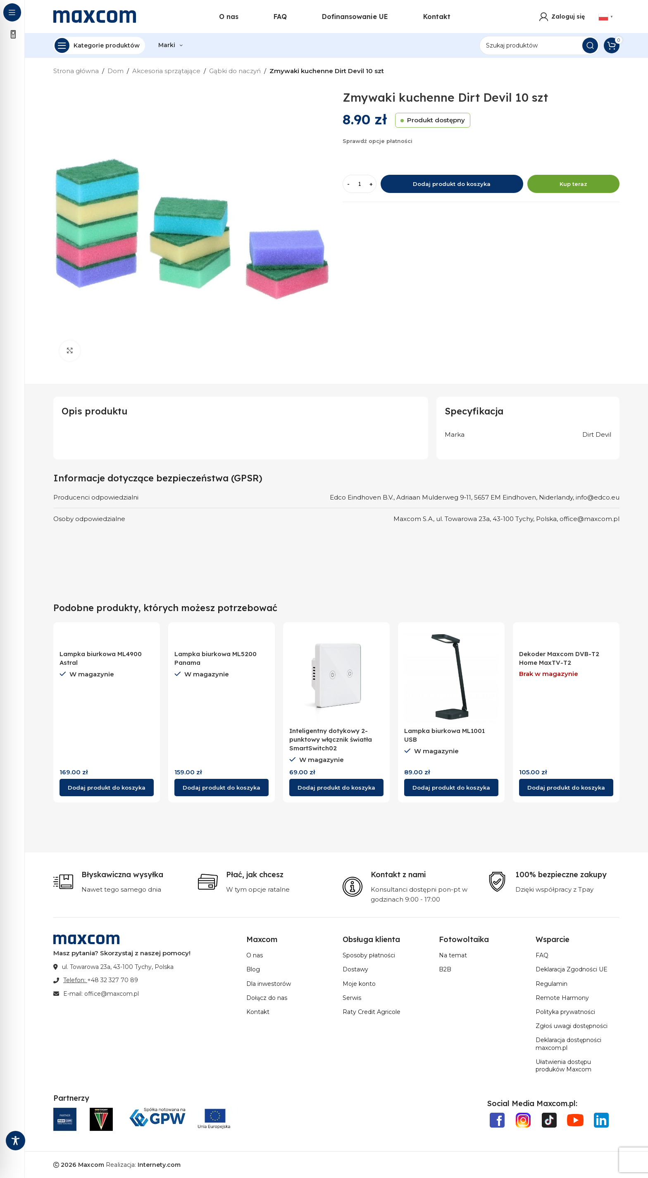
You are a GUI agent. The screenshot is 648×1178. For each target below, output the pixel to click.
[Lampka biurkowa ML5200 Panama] (221, 637)
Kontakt (257, 1012)
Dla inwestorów (268, 984)
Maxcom (91, 1164)
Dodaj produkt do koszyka (452, 184)
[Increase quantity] (371, 184)
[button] (107, 787)
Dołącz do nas (266, 998)
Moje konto (359, 984)
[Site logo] (94, 16)
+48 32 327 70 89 (112, 980)
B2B (445, 969)
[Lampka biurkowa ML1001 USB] (451, 675)
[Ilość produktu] (359, 184)
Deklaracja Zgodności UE (572, 969)
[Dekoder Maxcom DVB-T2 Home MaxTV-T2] (566, 637)
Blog (253, 969)
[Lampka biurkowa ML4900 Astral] (107, 637)
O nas (254, 955)
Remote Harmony (562, 998)
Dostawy (355, 969)
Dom (115, 71)
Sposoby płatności (369, 955)
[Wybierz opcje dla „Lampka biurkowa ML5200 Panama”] (221, 787)
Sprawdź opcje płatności (377, 141)
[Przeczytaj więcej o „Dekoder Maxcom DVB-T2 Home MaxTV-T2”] (566, 787)
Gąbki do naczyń (235, 71)
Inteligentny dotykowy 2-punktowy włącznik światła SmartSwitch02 (330, 739)
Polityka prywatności (565, 1012)
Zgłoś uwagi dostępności (572, 1026)
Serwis (352, 998)
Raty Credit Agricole (371, 1012)
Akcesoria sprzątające (166, 71)
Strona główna (76, 71)
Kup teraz (573, 184)
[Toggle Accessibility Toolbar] (15, 1140)
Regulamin (551, 984)
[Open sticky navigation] (99, 45)
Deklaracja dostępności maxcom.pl (568, 1043)
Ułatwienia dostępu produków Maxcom (563, 1065)
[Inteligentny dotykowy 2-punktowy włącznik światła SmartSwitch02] (336, 675)
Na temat (453, 955)
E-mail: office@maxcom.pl (101, 993)
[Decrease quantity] (348, 184)
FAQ (542, 955)
